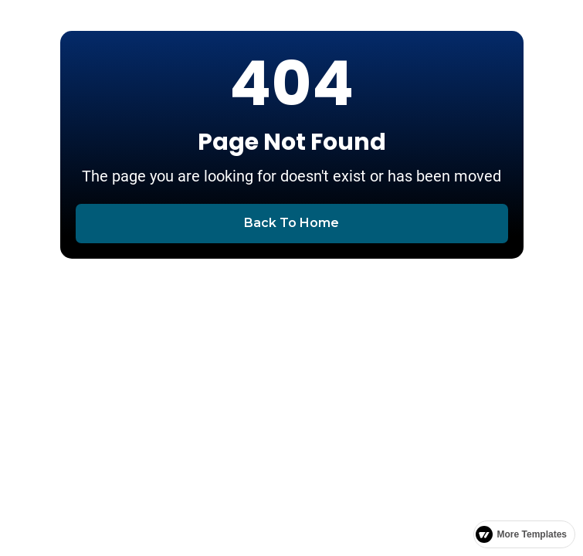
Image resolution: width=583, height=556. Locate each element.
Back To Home (291, 222)
